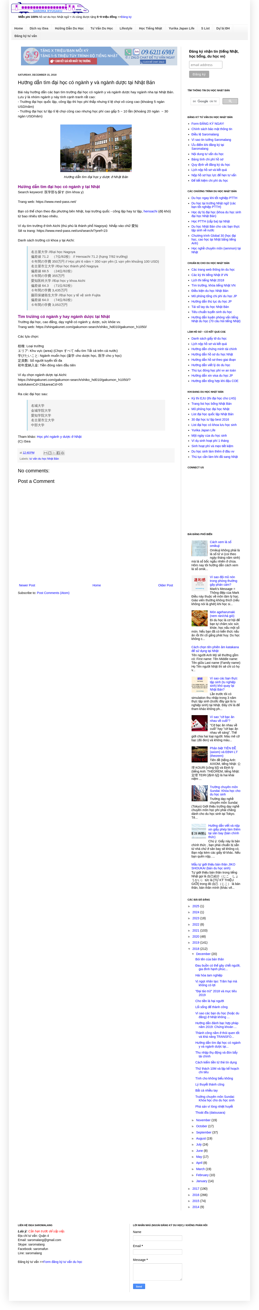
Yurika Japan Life (181, 28)
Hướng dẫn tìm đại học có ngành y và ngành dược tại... (218, 1044)
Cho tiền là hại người (209, 1001)
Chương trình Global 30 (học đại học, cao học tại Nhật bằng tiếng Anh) (214, 239)
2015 (196, 1201)
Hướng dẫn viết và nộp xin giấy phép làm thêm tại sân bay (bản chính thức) (224, 831)
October (202, 1126)
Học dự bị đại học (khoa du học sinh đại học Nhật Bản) (216, 214)
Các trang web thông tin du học (213, 269)
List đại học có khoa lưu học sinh (214, 425)
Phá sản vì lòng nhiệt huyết (214, 1106)
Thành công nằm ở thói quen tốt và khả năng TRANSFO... (217, 1034)
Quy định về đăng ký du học (211, 164)
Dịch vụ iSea (39, 28)
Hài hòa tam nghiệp (208, 975)
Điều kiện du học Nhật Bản (210, 291)
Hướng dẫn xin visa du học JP (212, 375)
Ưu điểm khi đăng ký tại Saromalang (208, 146)
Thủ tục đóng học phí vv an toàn (214, 370)
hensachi (150, 211)
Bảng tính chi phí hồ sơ (207, 159)
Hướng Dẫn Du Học (69, 28)
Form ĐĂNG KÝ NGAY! (208, 123)
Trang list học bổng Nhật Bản (212, 403)
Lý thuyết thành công (209, 1084)
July (199, 1144)
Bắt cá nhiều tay (206, 1090)
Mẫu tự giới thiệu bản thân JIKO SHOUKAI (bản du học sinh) (213, 866)
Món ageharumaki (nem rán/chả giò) (222, 614)
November (203, 1120)
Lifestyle (126, 28)
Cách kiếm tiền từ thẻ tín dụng (216, 1062)
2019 (196, 942)
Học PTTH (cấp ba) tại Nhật (211, 221)
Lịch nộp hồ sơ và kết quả (209, 170)
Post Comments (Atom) (53, 593)
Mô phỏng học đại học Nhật (211, 409)
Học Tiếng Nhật (150, 28)
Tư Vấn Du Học (101, 28)
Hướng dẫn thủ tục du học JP (212, 301)
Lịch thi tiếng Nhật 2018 (208, 280)
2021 (196, 930)
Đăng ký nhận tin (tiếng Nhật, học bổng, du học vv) (214, 54)
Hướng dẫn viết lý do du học (211, 365)
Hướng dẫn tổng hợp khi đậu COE (215, 381)
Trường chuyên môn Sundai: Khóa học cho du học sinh (225, 790)
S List (205, 28)
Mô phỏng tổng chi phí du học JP (214, 296)
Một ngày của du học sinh (209, 435)
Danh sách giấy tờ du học (209, 338)
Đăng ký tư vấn (26, 36)
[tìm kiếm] (204, 101)
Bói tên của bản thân (209, 959)
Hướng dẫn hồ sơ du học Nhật (212, 354)
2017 (196, 1188)
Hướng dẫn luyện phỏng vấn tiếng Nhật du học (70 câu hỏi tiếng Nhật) (216, 319)
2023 (196, 918)
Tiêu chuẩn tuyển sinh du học (212, 312)
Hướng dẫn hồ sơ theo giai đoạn (214, 359)
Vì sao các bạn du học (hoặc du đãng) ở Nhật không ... (217, 1015)
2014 (196, 1207)
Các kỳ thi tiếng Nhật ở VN (210, 275)
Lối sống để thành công (211, 1007)
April (199, 1163)
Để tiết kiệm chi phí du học (210, 180)
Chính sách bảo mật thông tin (212, 129)
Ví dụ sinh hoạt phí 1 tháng (210, 440)
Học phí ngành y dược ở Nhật (59, 436)
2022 (196, 924)
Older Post (165, 585)
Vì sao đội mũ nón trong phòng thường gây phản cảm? (223, 580)
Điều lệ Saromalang (205, 134)
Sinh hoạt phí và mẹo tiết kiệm (212, 446)
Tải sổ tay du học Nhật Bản (210, 307)
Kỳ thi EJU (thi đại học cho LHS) (214, 398)
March (201, 1169)
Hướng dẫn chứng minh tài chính (214, 349)
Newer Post (27, 585)
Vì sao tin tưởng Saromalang (211, 139)
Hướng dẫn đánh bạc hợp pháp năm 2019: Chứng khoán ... (216, 1025)
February (202, 1175)
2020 (196, 936)
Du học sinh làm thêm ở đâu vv (213, 451)
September (204, 1132)
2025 (196, 906)
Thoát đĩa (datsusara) (210, 1112)
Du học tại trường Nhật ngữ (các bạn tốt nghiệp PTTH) (214, 205)
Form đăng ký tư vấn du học (62, 1262)
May (199, 1156)
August (201, 1138)
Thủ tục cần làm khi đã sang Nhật (215, 457)
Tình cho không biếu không (214, 1078)
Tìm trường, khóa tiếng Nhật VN (214, 285)
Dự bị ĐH (223, 28)
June (200, 1150)
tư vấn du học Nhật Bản (44, 458)
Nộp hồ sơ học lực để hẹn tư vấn (214, 175)
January (202, 1181)
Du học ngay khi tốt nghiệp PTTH (214, 198)
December (203, 954)
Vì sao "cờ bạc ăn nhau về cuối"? (222, 718)
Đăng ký (126, 17)
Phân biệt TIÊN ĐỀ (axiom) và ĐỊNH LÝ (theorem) (224, 752)
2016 (196, 1195)
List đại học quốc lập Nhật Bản (213, 414)
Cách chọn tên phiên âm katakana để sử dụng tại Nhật (215, 649)
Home (18, 28)
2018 (196, 949)
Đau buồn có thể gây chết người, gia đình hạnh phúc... (217, 967)
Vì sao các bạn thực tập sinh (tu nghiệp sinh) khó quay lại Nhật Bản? (224, 684)
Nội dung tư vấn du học (208, 154)
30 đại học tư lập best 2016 (210, 419)
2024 (196, 912)
